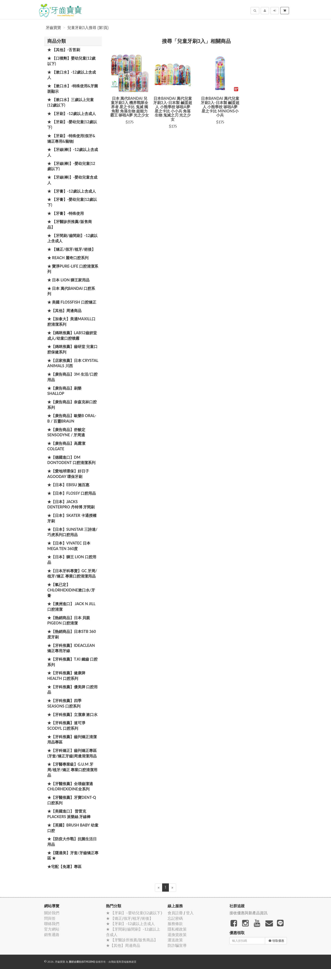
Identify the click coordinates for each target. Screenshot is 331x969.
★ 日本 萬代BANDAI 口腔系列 (71, 291)
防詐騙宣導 (177, 945)
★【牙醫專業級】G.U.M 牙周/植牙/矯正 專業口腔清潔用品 (72, 769)
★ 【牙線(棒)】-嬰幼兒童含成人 (72, 180)
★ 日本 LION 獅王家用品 (68, 280)
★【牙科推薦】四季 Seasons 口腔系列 (64, 703)
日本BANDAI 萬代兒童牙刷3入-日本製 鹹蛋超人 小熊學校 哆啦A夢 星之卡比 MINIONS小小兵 (220, 106)
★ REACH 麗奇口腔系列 (67, 257)
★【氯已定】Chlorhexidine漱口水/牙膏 (71, 590)
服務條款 (175, 923)
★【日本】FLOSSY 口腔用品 (71, 493)
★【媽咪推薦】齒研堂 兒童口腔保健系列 (72, 349)
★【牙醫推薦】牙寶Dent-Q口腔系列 (71, 800)
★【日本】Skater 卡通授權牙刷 (71, 518)
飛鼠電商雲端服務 (121, 961)
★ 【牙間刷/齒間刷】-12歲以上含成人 (72, 238)
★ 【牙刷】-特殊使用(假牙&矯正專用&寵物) (71, 138)
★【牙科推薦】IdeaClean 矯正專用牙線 (71, 648)
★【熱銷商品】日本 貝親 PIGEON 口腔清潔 (68, 620)
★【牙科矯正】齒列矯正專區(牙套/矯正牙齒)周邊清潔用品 (72, 753)
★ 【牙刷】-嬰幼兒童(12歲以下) (72, 124)
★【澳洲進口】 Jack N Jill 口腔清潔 (71, 606)
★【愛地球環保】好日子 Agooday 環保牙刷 (68, 474)
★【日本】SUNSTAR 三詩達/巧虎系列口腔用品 (72, 532)
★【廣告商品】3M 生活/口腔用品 (72, 377)
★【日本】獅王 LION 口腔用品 (71, 559)
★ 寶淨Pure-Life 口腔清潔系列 (72, 269)
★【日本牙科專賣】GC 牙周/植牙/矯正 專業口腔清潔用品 (72, 573)
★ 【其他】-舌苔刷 (63, 49)
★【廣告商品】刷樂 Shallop (64, 391)
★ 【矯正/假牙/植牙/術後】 (71, 249)
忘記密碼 (175, 918)
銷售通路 (51, 934)
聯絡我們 (51, 923)
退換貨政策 (177, 934)
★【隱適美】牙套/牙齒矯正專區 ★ (72, 855)
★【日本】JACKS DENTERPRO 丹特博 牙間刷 (71, 504)
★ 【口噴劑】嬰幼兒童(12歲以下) (71, 61)
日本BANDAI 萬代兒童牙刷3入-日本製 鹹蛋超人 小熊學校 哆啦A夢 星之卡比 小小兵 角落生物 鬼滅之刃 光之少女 (172, 109)
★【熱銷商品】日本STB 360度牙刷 (71, 634)
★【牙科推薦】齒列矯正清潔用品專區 (72, 739)
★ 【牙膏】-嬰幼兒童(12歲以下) (72, 202)
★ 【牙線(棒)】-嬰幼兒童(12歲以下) (71, 166)
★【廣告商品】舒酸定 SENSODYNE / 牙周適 (66, 432)
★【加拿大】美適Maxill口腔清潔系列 (71, 321)
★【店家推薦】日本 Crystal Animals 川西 (72, 363)
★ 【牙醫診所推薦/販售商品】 (69, 224)
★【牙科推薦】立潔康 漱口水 (72, 714)
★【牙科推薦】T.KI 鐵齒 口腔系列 (72, 662)
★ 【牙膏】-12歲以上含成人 (71, 191)
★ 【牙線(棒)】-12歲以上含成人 (72, 152)
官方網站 (51, 929)
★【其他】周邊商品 (64, 310)
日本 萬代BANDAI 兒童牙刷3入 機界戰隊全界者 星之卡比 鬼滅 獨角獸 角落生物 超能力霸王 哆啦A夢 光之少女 (129, 106)
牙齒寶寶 (53, 27)
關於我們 (51, 912)
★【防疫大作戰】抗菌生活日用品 (72, 841)
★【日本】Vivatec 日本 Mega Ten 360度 (68, 546)
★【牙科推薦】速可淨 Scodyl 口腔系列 (66, 725)
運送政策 (175, 940)
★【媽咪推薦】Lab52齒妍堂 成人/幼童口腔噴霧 (72, 335)
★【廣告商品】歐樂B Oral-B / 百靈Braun (71, 418)
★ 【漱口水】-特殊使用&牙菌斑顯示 (72, 88)
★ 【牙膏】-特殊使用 (65, 213)
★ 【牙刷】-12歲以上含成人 (71, 113)
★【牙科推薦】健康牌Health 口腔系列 (66, 676)
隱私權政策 (177, 929)
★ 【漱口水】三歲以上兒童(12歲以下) (70, 102)
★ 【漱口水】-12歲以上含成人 (71, 75)
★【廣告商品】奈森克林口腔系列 (72, 405)
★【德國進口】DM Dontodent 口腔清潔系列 (71, 460)
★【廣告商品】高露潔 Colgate (66, 446)
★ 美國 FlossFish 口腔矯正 (71, 302)
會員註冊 (175, 912)
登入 (190, 912)
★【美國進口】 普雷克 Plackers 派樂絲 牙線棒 (69, 814)
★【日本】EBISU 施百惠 (68, 484)
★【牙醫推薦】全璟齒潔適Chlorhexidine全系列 (70, 786)
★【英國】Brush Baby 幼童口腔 (72, 828)
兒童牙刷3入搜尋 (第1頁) (88, 27)
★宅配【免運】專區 (64, 866)
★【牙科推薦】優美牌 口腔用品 (72, 689)
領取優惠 (276, 941)
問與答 (50, 918)
